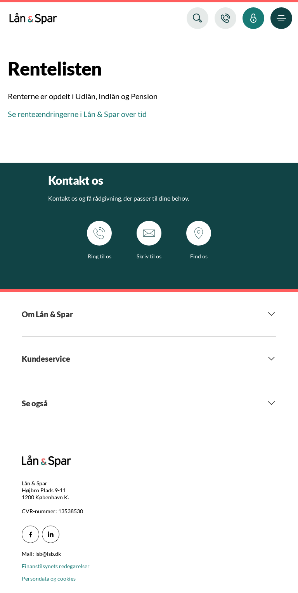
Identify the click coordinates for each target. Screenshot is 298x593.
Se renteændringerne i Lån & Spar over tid (78, 114)
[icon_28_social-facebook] (30, 534)
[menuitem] (33, 17)
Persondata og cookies (49, 578)
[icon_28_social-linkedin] (50, 534)
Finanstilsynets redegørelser (56, 566)
